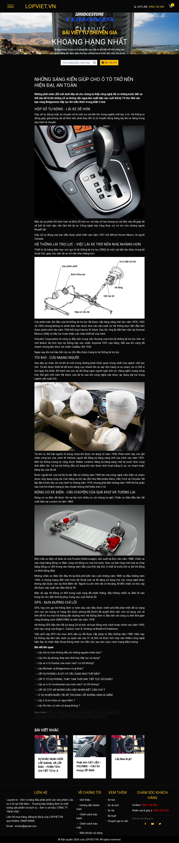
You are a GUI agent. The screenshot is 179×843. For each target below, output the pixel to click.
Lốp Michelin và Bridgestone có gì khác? (59, 668)
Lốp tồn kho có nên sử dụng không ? (57, 705)
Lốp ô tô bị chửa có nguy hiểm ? (54, 700)
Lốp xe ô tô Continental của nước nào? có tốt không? (66, 684)
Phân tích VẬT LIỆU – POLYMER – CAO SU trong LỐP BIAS (89, 766)
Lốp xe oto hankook (107, 712)
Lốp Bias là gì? (123, 759)
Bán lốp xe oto (98, 716)
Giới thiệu (83, 799)
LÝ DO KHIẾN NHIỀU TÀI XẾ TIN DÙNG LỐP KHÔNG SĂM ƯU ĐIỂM (73, 695)
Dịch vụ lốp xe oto (58, 712)
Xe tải (109, 810)
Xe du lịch (111, 805)
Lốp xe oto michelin (46, 716)
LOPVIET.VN (40, 6)
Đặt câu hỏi (109, 62)
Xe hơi (109, 799)
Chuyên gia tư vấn (116, 821)
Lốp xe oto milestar (82, 712)
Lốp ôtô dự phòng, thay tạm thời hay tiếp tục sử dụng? (67, 657)
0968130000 (28, 820)
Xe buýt (110, 815)
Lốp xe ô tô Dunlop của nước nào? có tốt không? (64, 663)
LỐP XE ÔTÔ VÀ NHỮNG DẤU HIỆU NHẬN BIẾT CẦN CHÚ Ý (69, 689)
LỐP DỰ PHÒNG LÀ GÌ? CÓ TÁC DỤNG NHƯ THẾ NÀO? (67, 673)
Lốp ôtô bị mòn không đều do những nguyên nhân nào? (68, 652)
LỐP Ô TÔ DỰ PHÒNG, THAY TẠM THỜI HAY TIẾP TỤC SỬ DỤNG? (73, 679)
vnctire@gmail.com (26, 826)
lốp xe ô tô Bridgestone (73, 716)
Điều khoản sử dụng (89, 832)
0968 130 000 (149, 805)
